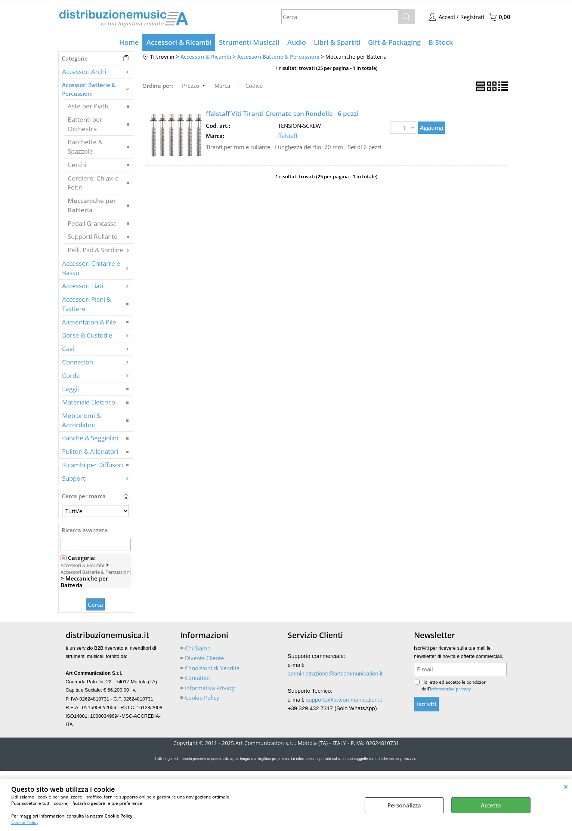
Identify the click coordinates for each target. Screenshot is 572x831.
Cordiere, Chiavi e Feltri (93, 183)
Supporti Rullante (93, 237)
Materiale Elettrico (88, 402)
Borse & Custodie (87, 336)
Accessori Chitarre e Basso (91, 268)
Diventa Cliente (204, 658)
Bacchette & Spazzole (85, 147)
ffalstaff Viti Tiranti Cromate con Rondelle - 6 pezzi (282, 114)
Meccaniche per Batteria (92, 206)
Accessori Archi (84, 72)
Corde (71, 376)
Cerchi (77, 165)
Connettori (77, 362)
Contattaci (198, 678)
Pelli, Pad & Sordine (95, 250)
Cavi (68, 349)
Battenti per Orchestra (85, 124)
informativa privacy (450, 689)
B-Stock (440, 42)
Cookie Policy (24, 822)
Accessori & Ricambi (179, 42)
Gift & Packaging (394, 42)
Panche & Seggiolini (90, 438)
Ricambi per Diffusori (92, 465)
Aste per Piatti (88, 106)
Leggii (70, 389)
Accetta (491, 805)
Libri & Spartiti (336, 42)
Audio (296, 42)
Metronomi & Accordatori (81, 421)
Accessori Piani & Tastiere (86, 305)
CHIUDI (565, 786)
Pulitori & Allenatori (90, 452)
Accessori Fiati (82, 286)
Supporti (74, 478)
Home (129, 42)
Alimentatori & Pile (89, 322)
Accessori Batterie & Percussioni (89, 90)
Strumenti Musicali (249, 42)
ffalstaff (287, 136)
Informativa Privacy (210, 688)
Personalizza (404, 805)
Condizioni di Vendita (212, 668)
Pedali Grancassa (92, 223)
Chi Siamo (198, 648)
